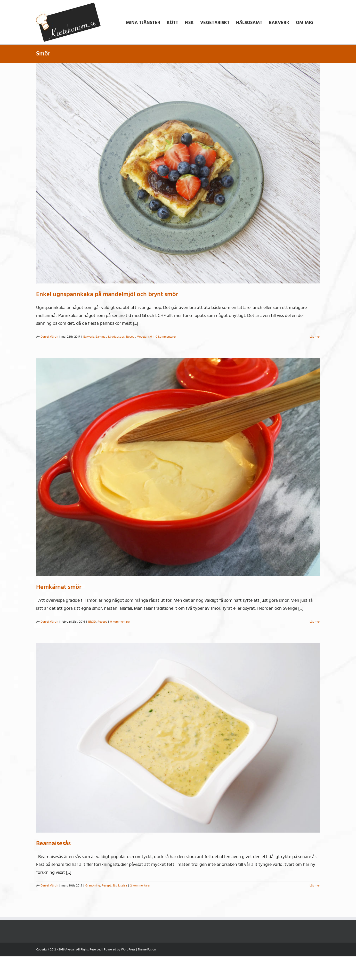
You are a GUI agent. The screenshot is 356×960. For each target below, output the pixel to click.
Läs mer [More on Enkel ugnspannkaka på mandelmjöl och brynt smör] (315, 336)
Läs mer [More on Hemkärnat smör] (315, 621)
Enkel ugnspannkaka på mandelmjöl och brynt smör (107, 294)
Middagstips (116, 336)
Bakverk (88, 336)
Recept (130, 336)
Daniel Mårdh (49, 336)
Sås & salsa (119, 885)
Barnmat (101, 336)
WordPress (128, 949)
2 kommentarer (140, 885)
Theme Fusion (147, 949)
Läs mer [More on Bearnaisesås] (315, 885)
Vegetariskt (144, 336)
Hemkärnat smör (58, 587)
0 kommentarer (166, 336)
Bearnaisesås (53, 843)
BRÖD (92, 621)
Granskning (92, 885)
